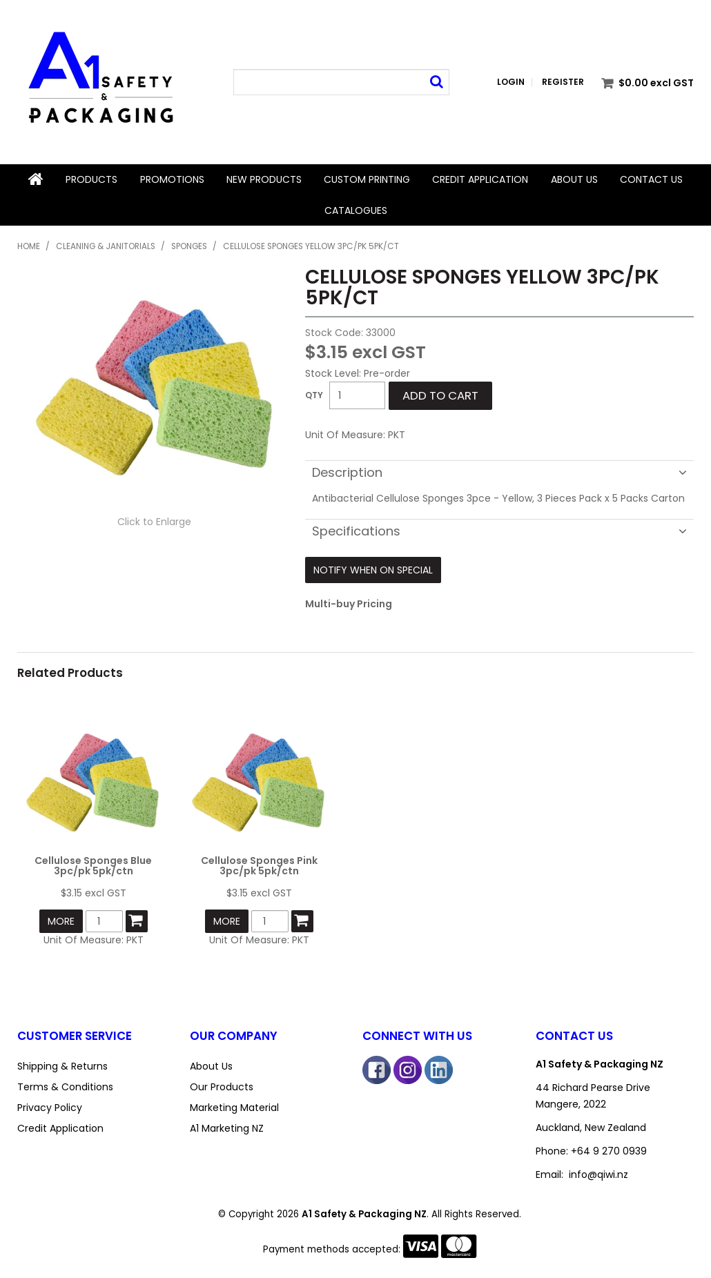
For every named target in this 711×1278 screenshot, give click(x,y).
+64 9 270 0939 (609, 1151)
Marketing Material (234, 1107)
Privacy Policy (49, 1107)
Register (563, 82)
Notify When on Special (373, 570)
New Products (264, 179)
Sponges (189, 245)
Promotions (172, 179)
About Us (574, 179)
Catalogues (355, 210)
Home (35, 179)
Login (511, 82)
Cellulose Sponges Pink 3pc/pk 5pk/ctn (259, 865)
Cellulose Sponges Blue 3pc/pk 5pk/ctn (93, 865)
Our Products (221, 1087)
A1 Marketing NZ (227, 1128)
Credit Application (480, 179)
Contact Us (651, 179)
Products (91, 179)
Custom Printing (367, 179)
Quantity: (314, 395)
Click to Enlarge (154, 521)
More (61, 920)
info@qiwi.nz (598, 1174)
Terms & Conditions (65, 1087)
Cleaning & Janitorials (105, 245)
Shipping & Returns (62, 1066)
